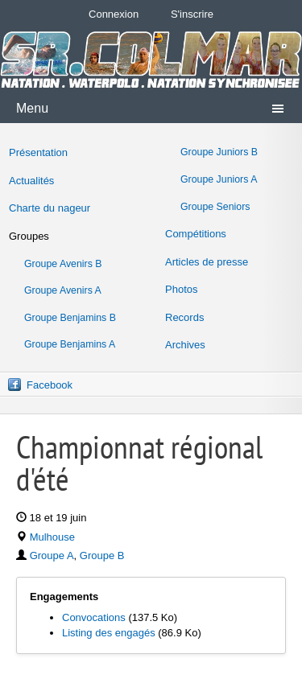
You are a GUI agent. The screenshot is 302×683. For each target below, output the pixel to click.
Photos (181, 289)
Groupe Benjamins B (70, 317)
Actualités (31, 181)
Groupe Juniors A (218, 179)
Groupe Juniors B (219, 152)
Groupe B (102, 555)
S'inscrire (192, 14)
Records (184, 317)
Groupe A (52, 555)
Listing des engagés (108, 633)
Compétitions (195, 234)
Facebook (49, 385)
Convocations (94, 617)
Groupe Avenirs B (63, 263)
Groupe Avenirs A (62, 290)
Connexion (114, 14)
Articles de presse (206, 262)
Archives (185, 345)
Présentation (38, 152)
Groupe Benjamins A (69, 344)
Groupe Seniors (215, 206)
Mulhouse (52, 537)
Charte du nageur (49, 208)
